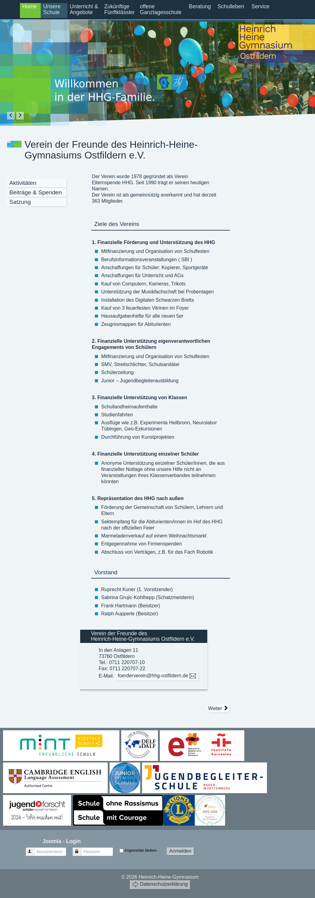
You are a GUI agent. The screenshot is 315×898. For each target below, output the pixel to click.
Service (261, 6)
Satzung (20, 202)
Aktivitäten (22, 183)
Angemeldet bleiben (140, 850)
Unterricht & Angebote (84, 9)
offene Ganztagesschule (161, 9)
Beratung (200, 6)
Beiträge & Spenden (35, 192)
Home (29, 6)
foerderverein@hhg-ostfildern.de (157, 676)
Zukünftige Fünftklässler (119, 9)
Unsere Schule (52, 9)
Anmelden (180, 851)
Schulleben (231, 6)
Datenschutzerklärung (160, 884)
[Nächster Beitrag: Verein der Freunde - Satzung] (218, 708)
